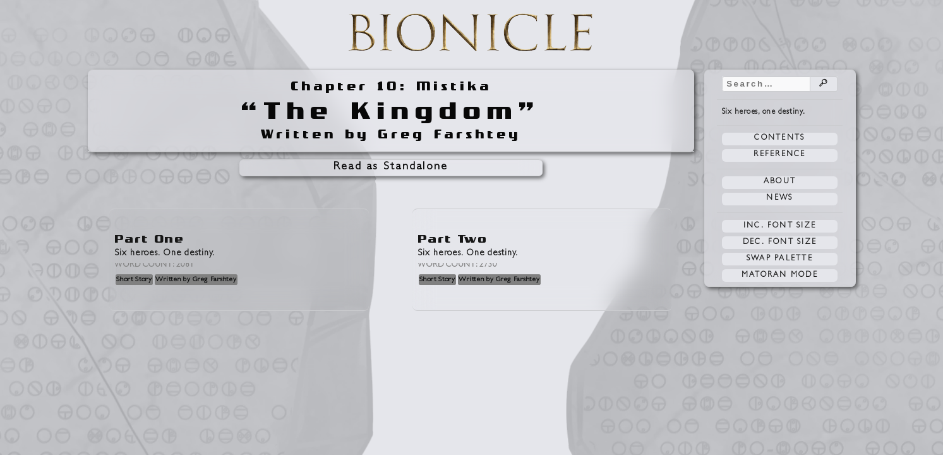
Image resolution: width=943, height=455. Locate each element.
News (779, 198)
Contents (779, 138)
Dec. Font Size (780, 242)
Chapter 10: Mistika (391, 86)
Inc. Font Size (780, 226)
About (780, 182)
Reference (779, 155)
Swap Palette (780, 259)
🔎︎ (824, 84)
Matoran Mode (780, 275)
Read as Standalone (390, 167)
